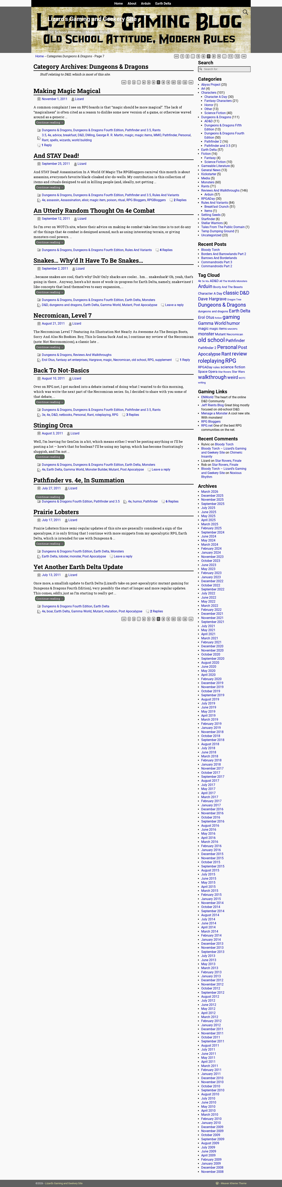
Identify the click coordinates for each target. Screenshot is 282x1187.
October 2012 (210, 988)
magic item (98, 200)
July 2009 (208, 1147)
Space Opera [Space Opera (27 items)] (207, 371)
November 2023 (212, 557)
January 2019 (211, 728)
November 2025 (212, 500)
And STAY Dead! (56, 155)
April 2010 (208, 1111)
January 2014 (211, 940)
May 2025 (208, 516)
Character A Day (215, 97)
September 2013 (212, 952)
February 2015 (211, 895)
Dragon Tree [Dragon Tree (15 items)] (234, 299)
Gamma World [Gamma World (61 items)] (212, 323)
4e (49, 135)
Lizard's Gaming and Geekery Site (64, 1183)
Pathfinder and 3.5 (138, 130)
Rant (45, 140)
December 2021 (212, 614)
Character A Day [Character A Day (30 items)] (210, 293)
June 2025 (208, 512)
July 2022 (208, 593)
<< (176, 56)
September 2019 (212, 695)
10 (173, 82)
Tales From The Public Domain (223, 227)
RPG (151, 360)
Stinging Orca (53, 425)
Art (203, 88)
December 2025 (212, 496)
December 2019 (212, 683)
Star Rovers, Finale (228, 461)
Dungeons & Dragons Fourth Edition (98, 130)
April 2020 (208, 675)
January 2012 (211, 1025)
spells (54, 140)
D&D (81, 135)
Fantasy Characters (218, 101)
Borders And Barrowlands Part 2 (223, 254)
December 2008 (212, 1167)
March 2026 (209, 492)
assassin (53, 200)
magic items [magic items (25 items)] (218, 329)
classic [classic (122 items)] (231, 293)
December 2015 (212, 854)
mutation (111, 611)
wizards (64, 140)
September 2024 (212, 532)
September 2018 (212, 740)
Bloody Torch (210, 250)
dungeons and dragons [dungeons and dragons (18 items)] (213, 311)
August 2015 (210, 870)
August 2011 (210, 1045)
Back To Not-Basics (61, 370)
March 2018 (209, 756)
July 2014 (208, 919)
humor (137, 501)
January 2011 (211, 1074)
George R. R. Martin (109, 135)
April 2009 (208, 1155)
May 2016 (208, 833)
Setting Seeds (211, 215)
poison (111, 200)
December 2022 (212, 581)
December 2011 (212, 1029)
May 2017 (208, 789)
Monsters (148, 300)
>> (244, 56)
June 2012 (208, 1005)
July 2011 (208, 1049)
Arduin (146, 3)
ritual (121, 200)
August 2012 (210, 996)
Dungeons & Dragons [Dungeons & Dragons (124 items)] (222, 305)
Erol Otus (48, 360)
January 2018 (211, 764)
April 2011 (208, 1062)
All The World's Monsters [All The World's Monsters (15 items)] (233, 281)
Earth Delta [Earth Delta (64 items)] (239, 310)
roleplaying (103, 415)
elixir (85, 200)
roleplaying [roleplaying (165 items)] (211, 361)
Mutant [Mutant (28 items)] (220, 334)
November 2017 (212, 768)
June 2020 (208, 666)
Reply (46, 145)
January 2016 (211, 850)
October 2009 (210, 1135)
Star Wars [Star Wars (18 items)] (238, 371)
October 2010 (210, 1086)
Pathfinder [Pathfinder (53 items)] (235, 340)
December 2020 (212, 646)
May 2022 (208, 601)
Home (118, 3)
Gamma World (110, 305)
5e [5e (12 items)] (203, 281)
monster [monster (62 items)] (206, 333)
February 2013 (211, 972)
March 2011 (209, 1066)
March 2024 (209, 544)
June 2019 (208, 707)
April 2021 (208, 634)
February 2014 (211, 935)
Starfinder (208, 219)
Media (205, 178)
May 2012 (208, 1009)
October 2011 (210, 1037)
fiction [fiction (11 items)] (218, 318)
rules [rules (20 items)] (216, 367)
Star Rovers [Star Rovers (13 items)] (224, 371)
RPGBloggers (156, 200)
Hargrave (95, 360)
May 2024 (208, 540)
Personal (184, 135)
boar (50, 611)
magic (129, 135)
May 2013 (208, 964)
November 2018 (212, 732)
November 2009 (212, 1131)
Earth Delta (163, 3)
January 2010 (211, 1123)
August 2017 (210, 781)
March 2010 (209, 1114)
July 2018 (208, 748)
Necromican (121, 360)
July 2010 (208, 1098)
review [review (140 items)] (239, 354)
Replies (180, 200)
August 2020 (210, 663)
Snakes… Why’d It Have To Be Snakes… (88, 260)
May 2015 (208, 882)
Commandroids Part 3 (216, 262)
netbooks (65, 415)
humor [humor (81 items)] (233, 323)
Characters (208, 92)
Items (208, 211)
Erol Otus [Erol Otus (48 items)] (206, 317)
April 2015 (208, 887)
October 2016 (210, 817)
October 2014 (210, 907)
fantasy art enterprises (72, 360)
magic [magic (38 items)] (203, 328)
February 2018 (211, 760)
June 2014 (208, 923)
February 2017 (211, 801)
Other (208, 109)
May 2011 (208, 1058)
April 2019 (208, 715)
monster (75, 556)
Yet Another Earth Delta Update (78, 567)
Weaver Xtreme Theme (234, 1183)
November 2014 (212, 903)
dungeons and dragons (65, 305)
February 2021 (211, 642)
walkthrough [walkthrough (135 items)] (212, 377)
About (132, 3)
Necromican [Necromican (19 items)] (235, 334)
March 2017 (209, 797)
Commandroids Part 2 (216, 266)
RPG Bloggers (136, 200)
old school (139, 360)
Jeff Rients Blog (212, 405)
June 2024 (208, 536)
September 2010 (212, 1090)
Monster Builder (96, 469)
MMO (157, 135)
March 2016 (209, 842)
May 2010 (208, 1107)
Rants (156, 130)
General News (211, 170)
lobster (63, 556)
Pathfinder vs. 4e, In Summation (79, 480)
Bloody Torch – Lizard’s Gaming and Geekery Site (223, 450)
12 (237, 56)
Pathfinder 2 (213, 141)
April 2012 (208, 1013)
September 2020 (212, 659)
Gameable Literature (215, 166)
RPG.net (207, 425)
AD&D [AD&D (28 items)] (214, 281)
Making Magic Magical (67, 91)
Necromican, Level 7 (63, 315)
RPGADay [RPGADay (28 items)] (205, 367)
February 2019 (211, 724)
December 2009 (212, 1127)
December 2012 (212, 980)
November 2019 (212, 687)
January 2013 (211, 976)
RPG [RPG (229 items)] (230, 360)
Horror (208, 105)
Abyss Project (210, 84)
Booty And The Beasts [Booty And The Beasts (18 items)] (228, 287)
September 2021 (212, 622)
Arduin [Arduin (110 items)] (205, 286)
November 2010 (212, 1082)
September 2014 (212, 911)
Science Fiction (215, 113)
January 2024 (211, 552)
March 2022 (209, 606)
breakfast (69, 135)
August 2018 (210, 744)
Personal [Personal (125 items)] (227, 347)
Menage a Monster (214, 413)
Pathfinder (170, 135)
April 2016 (208, 838)
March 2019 (209, 719)
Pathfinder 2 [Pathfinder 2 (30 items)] (207, 348)
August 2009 (210, 1143)
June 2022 (208, 597)
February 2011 (211, 1070)
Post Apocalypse (145, 305)
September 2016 (212, 821)
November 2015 (212, 858)
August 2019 (210, 699)
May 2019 (208, 711)
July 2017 (208, 785)
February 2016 (211, 846)
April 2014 (208, 927)
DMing (90, 135)
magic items (143, 135)
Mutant (127, 305)
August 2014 (210, 915)
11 (230, 56)
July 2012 (208, 1000)
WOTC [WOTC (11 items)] (242, 378)
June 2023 (208, 565)
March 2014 (209, 931)
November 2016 (212, 813)
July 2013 (208, 956)
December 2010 (212, 1078)
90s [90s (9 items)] (207, 281)
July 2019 (208, 703)
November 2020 (212, 650)
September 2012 (212, 992)
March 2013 (209, 968)
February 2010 (211, 1119)
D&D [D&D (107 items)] (244, 293)
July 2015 (208, 874)
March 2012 (209, 1017)
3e (43, 415)
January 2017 (211, 805)
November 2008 (212, 1172)
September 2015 (212, 866)
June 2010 (208, 1102)
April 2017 (208, 793)
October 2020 (210, 654)
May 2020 (208, 671)
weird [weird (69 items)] (232, 377)
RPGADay (208, 199)
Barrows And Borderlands (219, 258)
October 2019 (210, 691)
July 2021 (208, 626)
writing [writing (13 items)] (202, 382)
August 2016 (210, 825)
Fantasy (210, 158)
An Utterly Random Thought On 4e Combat (94, 210)
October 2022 (210, 585)
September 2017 (212, 777)
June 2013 (208, 960)
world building (82, 140)
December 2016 (212, 809)
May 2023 (208, 569)
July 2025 (208, 508)
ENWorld (207, 397)
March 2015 (209, 891)
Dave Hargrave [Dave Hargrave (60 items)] (212, 298)
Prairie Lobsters (56, 512)
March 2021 (209, 638)
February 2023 (211, 573)
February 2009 (211, 1159)
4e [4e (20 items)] (199, 281)
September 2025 (212, 504)
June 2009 (208, 1151)
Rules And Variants (165, 195)
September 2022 (212, 589)
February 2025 (211, 528)
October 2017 (210, 773)
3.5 (44, 135)
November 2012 (212, 984)
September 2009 (212, 1139)
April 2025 (208, 520)
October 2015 (210, 862)
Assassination (71, 200)
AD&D (208, 121)
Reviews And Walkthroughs (92, 355)
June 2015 (208, 878)
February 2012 (211, 1021)
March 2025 (209, 524)
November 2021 (212, 618)
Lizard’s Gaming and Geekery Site (92, 18)
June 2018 (208, 752)
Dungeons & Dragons (57, 130)
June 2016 (208, 829)
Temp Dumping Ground (217, 231)
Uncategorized (211, 235)
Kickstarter (208, 174)
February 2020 (211, 679)
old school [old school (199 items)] (211, 340)
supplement (163, 360)
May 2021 (208, 630)
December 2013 (212, 944)
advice (57, 135)
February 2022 (211, 610)
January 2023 (211, 577)
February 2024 (211, 548)
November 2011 (212, 1033)
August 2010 (210, 1094)
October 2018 (210, 736)
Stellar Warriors (212, 223)
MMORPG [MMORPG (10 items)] (233, 329)
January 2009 (211, 1163)
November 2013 (212, 948)
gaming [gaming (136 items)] (231, 317)
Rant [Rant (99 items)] (226, 354)
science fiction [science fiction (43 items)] (233, 367)
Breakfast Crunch (216, 207)
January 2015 (211, 899)
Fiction (206, 154)
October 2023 (210, 561)
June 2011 (208, 1054)
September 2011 (212, 1041)
